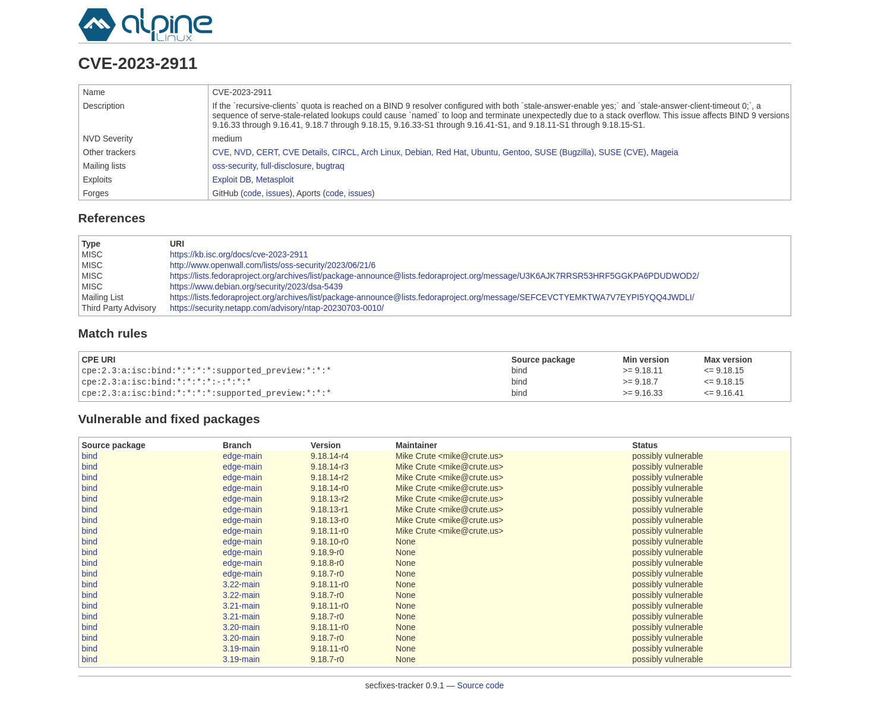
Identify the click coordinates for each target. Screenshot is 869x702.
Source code (480, 689)
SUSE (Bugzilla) (564, 152)
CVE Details (305, 152)
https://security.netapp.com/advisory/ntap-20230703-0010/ (277, 308)
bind (89, 459)
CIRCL (344, 152)
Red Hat (451, 152)
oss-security (235, 166)
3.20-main (241, 630)
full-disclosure (286, 166)
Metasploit (275, 179)
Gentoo (516, 152)
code (252, 193)
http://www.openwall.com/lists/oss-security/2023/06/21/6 (272, 265)
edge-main (242, 459)
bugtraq (330, 166)
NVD (243, 152)
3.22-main (241, 588)
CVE (221, 152)
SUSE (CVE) (622, 152)
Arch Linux (380, 152)
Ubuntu (484, 152)
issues (278, 193)
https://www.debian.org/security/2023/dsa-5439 (256, 286)
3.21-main (241, 609)
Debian (418, 152)
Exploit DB (232, 179)
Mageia (664, 152)
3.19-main (241, 652)
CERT (266, 152)
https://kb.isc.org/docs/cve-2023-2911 (239, 254)
